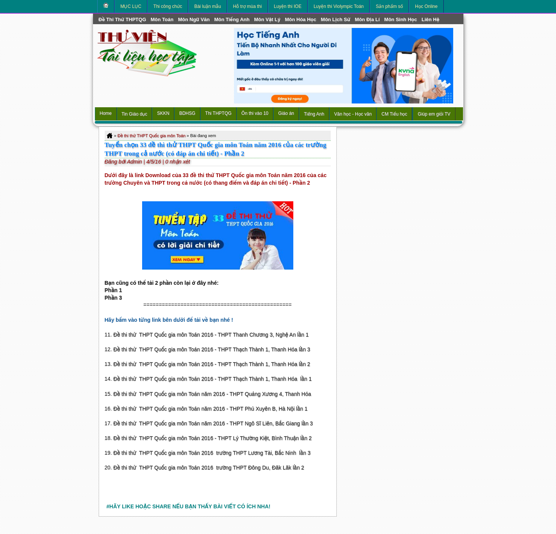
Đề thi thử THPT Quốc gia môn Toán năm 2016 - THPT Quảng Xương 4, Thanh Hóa (212, 394)
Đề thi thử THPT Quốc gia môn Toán (152, 135)
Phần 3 (113, 298)
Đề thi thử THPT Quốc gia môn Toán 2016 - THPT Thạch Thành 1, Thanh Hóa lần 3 (211, 349)
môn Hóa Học (300, 19)
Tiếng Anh (314, 114)
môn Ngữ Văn (194, 19)
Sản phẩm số (389, 6)
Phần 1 (113, 290)
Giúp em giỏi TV (434, 114)
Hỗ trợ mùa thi (247, 6)
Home (106, 113)
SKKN (163, 113)
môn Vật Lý (267, 19)
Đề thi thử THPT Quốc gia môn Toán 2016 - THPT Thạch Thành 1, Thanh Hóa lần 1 (212, 379)
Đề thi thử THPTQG (122, 19)
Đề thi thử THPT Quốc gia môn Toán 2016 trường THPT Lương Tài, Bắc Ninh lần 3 (212, 453)
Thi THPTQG (218, 113)
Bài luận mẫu (207, 6)
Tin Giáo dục (134, 114)
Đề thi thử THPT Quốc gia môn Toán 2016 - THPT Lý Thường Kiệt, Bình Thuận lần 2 (212, 438)
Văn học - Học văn (353, 114)
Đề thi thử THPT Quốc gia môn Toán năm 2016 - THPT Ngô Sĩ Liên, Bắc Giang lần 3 (213, 423)
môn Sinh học (400, 19)
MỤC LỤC (131, 6)
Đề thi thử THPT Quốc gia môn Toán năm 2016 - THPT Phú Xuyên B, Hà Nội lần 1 (210, 409)
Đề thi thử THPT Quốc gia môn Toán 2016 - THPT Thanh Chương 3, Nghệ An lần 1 (211, 335)
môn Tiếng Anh (232, 19)
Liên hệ (430, 19)
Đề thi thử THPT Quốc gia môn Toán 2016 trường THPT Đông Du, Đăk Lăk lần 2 (208, 468)
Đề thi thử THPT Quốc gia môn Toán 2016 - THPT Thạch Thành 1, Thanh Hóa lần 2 (211, 364)
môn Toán (162, 19)
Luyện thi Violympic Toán (339, 6)
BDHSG (187, 113)
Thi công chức (167, 6)
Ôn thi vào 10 (255, 113)
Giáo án (286, 113)
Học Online (426, 6)
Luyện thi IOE (288, 6)
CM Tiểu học (394, 114)
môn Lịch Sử (335, 19)
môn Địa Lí (367, 19)
